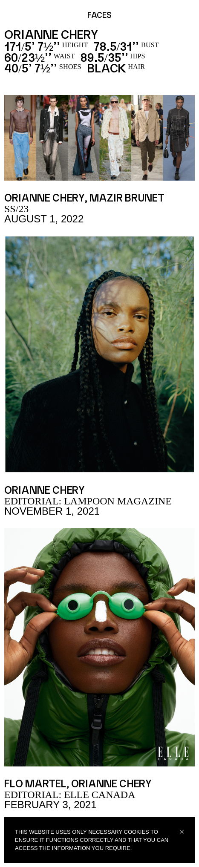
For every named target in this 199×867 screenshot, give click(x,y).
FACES (99, 16)
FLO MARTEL (35, 784)
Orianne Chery (44, 198)
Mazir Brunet (126, 198)
